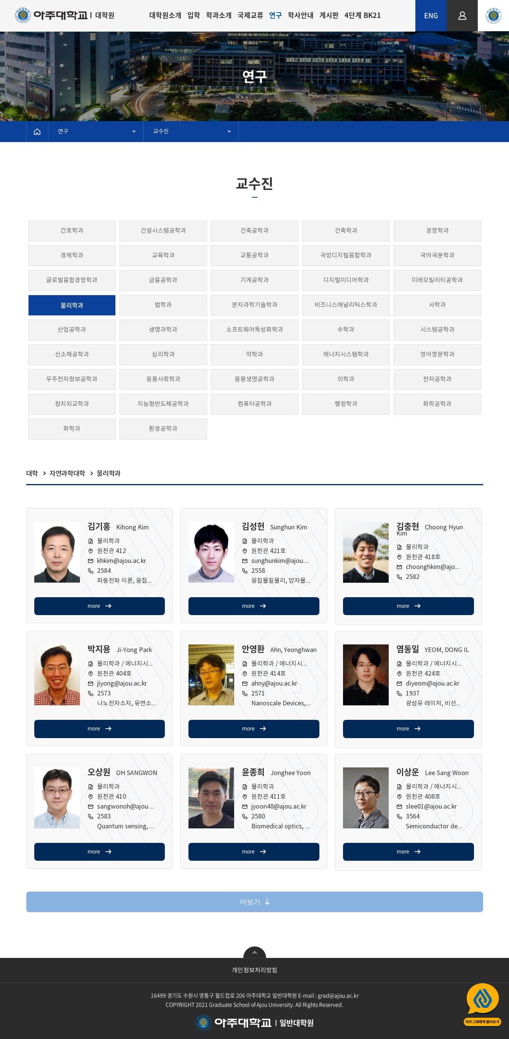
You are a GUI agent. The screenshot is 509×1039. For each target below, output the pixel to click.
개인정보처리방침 (255, 970)
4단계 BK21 (363, 15)
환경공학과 (163, 428)
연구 (275, 15)
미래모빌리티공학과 (437, 280)
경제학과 (72, 255)
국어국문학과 (437, 255)
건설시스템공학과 (163, 230)
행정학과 (346, 404)
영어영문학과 (437, 354)
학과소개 (219, 15)
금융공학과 (163, 280)
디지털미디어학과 (346, 280)
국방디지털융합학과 (346, 255)
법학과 (163, 305)
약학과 (254, 354)
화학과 (71, 428)
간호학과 (72, 230)
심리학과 (163, 354)
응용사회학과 (163, 379)
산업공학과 (71, 329)
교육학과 (163, 255)
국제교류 (250, 15)
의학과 (345, 379)
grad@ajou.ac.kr (338, 995)
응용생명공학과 (254, 379)
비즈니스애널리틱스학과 (345, 305)
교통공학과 (254, 255)
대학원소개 (165, 15)
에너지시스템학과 (346, 354)
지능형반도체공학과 (163, 404)
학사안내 (301, 15)
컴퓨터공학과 (255, 404)
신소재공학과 (72, 354)
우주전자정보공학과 (71, 379)
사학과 (437, 305)
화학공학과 (437, 404)
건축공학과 (254, 230)
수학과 (345, 329)
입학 (193, 15)
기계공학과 (254, 280)
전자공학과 (437, 379)
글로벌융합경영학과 (71, 280)
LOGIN (462, 3)
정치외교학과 (72, 404)
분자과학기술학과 (255, 305)
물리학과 (72, 305)
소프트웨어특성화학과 (254, 329)
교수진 (161, 131)
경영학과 (437, 230)
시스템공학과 (437, 329)
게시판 (329, 15)
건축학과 (346, 230)
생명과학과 (163, 329)
